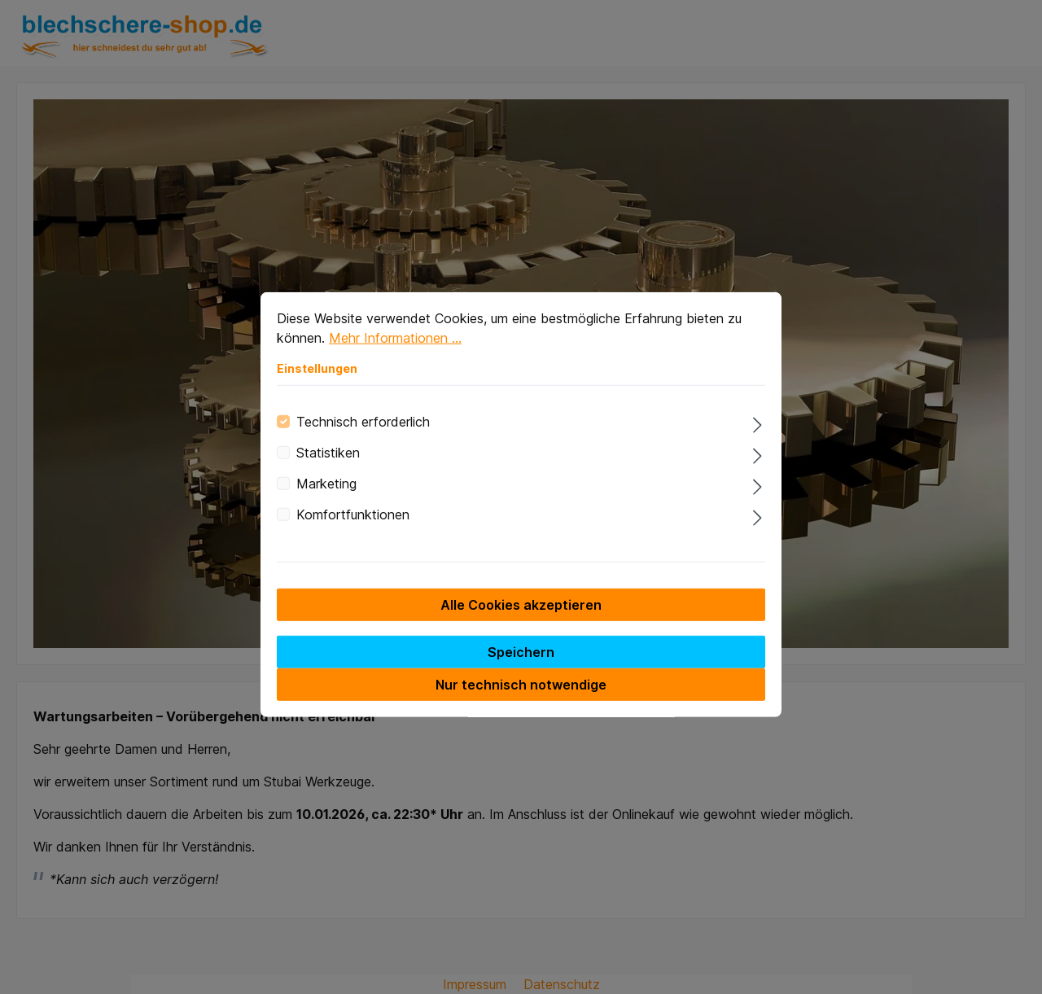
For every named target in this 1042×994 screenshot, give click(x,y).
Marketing (326, 500)
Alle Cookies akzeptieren (521, 621)
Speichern (521, 668)
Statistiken (328, 469)
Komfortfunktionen (352, 531)
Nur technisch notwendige (521, 701)
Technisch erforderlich (363, 438)
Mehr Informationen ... (395, 354)
